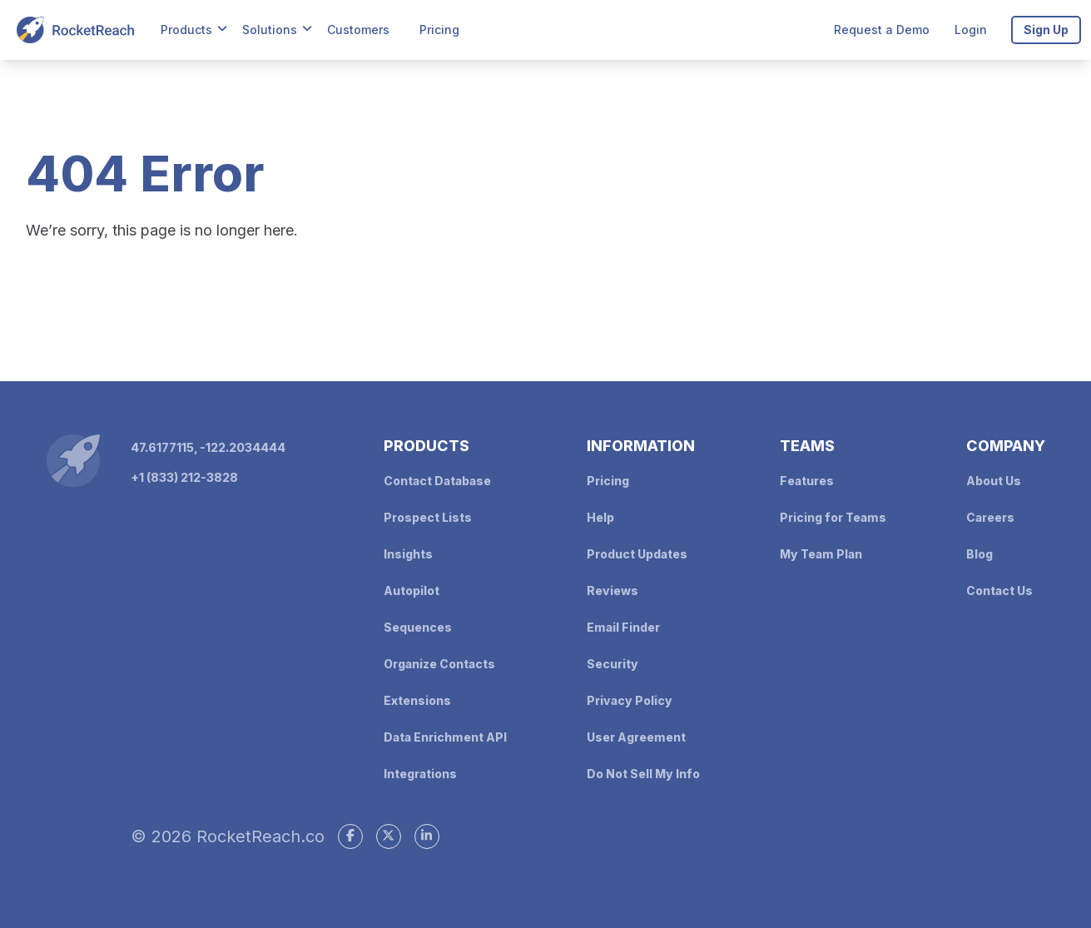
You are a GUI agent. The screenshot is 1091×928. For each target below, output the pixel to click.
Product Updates (637, 554)
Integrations (420, 774)
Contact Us (999, 590)
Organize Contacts (439, 664)
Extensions (417, 700)
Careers (990, 517)
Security (612, 664)
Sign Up (1046, 29)
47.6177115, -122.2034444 (208, 447)
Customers (358, 29)
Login (971, 29)
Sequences (418, 627)
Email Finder (623, 627)
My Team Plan (821, 554)
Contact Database (437, 481)
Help (600, 517)
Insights (408, 554)
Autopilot (411, 590)
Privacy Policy (629, 700)
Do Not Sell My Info (643, 774)
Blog (979, 554)
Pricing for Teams (833, 517)
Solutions (269, 29)
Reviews (612, 590)
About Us (993, 481)
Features (807, 481)
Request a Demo (882, 29)
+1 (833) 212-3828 (184, 477)
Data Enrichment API (445, 737)
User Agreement (636, 737)
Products (186, 29)
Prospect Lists (428, 517)
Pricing (439, 29)
